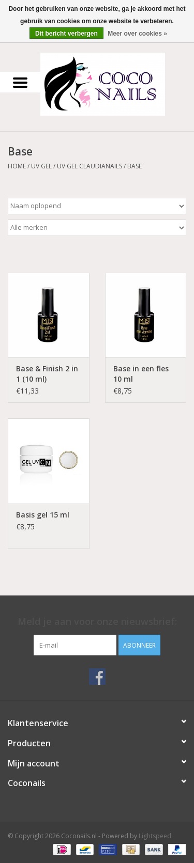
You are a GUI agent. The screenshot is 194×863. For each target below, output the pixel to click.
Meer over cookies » (137, 33)
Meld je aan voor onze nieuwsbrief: (97, 621)
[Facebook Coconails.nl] (97, 676)
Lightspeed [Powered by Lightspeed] (155, 835)
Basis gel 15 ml (42, 515)
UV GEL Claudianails (89, 166)
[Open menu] (20, 82)
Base (134, 166)
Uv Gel (41, 166)
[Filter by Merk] (97, 227)
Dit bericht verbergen (66, 33)
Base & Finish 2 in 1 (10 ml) (47, 374)
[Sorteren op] (97, 206)
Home (17, 166)
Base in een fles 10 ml (141, 374)
